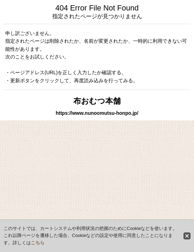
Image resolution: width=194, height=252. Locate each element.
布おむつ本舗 (97, 101)
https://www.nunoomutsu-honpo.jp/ (97, 113)
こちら (38, 242)
